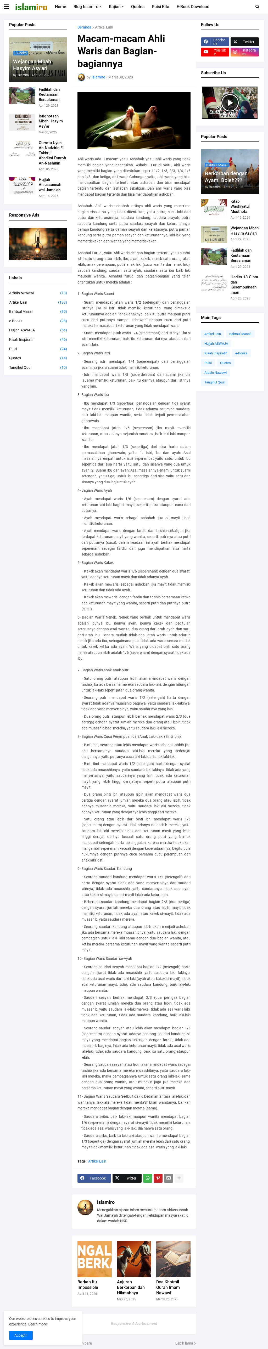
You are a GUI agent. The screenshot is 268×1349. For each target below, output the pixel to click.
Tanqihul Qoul (38, 367)
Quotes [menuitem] (137, 6)
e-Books (38, 321)
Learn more (37, 1324)
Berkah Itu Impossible (87, 1284)
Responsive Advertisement (134, 1323)
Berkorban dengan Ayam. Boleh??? (226, 176)
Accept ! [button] (20, 1335)
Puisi (38, 349)
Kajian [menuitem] (115, 6)
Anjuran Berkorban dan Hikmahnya (131, 1287)
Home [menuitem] (60, 6)
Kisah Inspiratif (38, 339)
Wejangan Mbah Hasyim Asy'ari (32, 64)
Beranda (84, 27)
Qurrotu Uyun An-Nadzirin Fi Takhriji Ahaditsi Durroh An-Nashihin (52, 153)
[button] (9, 7)
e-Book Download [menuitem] (193, 6)
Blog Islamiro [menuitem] (86, 6)
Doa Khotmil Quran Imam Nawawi (168, 1287)
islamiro (106, 1202)
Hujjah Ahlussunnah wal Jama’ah (50, 184)
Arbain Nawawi (38, 293)
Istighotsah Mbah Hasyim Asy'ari (51, 121)
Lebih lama (184, 1343)
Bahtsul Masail (38, 311)
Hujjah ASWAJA (38, 330)
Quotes (38, 358)
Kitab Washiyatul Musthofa (240, 206)
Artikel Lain (38, 302)
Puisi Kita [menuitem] (160, 6)
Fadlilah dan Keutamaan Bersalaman (49, 94)
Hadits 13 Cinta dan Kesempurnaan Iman (244, 285)
